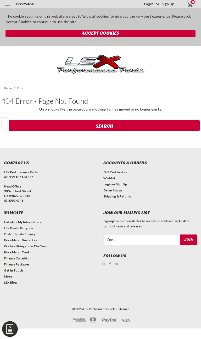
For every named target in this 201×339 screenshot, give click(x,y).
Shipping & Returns (117, 196)
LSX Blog (10, 282)
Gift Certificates (115, 172)
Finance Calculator (17, 258)
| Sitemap (122, 309)
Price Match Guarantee (20, 240)
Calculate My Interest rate (23, 222)
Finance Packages (17, 264)
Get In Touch (13, 270)
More (8, 276)
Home (8, 88)
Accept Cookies (100, 33)
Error (20, 88)
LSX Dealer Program (18, 228)
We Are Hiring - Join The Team (26, 246)
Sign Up (167, 4)
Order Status (112, 190)
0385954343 (24, 4)
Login (148, 4)
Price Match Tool (16, 252)
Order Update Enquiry (20, 234)
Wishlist (109, 178)
